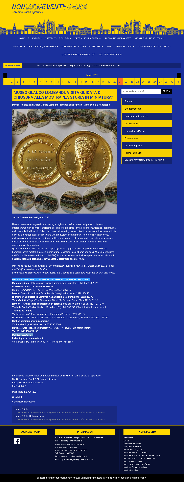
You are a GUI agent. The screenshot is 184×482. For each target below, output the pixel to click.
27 (154, 81)
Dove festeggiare (133, 145)
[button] (37, 39)
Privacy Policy (72, 460)
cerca (166, 91)
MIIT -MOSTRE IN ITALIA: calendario (139, 458)
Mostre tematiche (131, 470)
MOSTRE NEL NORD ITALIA (135, 452)
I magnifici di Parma (135, 131)
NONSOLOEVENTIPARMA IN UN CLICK (144, 160)
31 (177, 81)
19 (109, 81)
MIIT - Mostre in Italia (132, 461)
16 (92, 81)
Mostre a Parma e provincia (78, 54)
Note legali (60, 460)
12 (69, 81)
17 (97, 81)
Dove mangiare (132, 123)
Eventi (126, 441)
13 (74, 81)
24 (137, 81)
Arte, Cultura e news (132, 446)
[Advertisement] (133, 11)
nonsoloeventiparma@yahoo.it (68, 441)
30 (171, 81)
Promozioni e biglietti (118, 38)
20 (114, 81)
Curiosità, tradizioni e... (136, 116)
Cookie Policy (86, 460)
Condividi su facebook (23, 401)
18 (103, 81)
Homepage (128, 438)
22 (126, 81)
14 (80, 81)
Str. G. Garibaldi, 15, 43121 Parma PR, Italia (34, 379)
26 (149, 81)
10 (57, 81)
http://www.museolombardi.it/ (27, 382)
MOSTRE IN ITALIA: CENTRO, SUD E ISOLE (141, 455)
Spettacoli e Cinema (132, 443)
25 (143, 81)
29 (166, 81)
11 (63, 81)
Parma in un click (133, 153)
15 (86, 81)
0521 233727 (19, 386)
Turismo (129, 101)
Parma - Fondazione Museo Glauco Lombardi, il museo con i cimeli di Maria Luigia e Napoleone (61, 104)
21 (120, 81)
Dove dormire (131, 138)
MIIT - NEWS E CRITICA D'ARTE (136, 464)
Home (24, 38)
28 (160, 81)
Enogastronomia (133, 108)
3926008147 (68, 453)
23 (132, 81)
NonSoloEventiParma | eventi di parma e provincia (51, 8)
